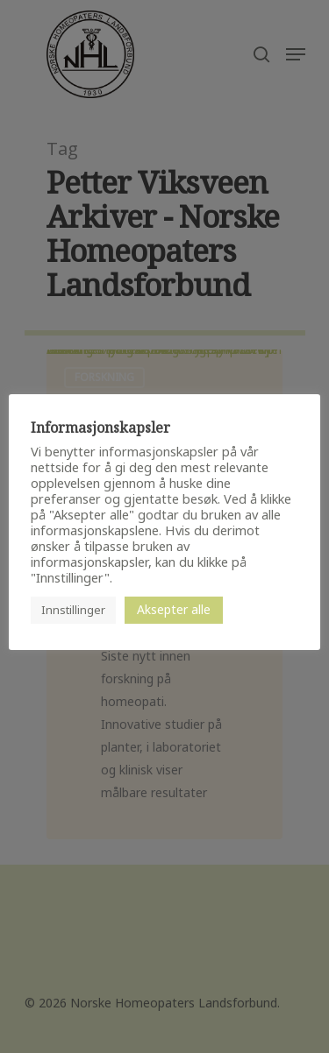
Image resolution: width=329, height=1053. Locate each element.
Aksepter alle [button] (174, 609)
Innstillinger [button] (73, 610)
